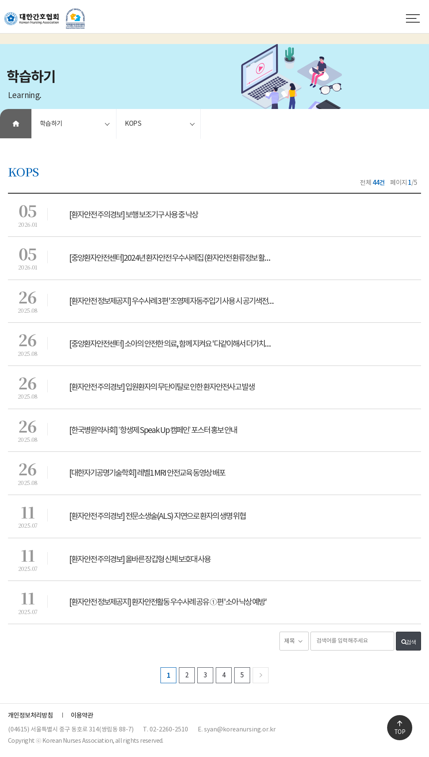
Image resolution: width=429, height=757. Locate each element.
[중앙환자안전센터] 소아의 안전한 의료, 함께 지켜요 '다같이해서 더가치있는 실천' (178, 344)
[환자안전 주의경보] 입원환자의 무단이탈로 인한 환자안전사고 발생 (161, 387)
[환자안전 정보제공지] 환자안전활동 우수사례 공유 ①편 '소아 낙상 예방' (167, 602)
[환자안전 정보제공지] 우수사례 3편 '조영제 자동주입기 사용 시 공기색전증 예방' (178, 301)
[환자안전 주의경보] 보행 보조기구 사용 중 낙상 (133, 215)
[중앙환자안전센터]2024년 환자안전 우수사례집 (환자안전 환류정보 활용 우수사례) (178, 258)
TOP (399, 732)
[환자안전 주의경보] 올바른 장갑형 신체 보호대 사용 (139, 559)
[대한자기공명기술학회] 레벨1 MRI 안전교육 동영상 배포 (147, 473)
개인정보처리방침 (30, 715)
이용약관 (82, 715)
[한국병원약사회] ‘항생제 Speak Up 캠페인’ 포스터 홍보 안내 (153, 430)
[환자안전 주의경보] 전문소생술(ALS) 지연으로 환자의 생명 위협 (157, 516)
